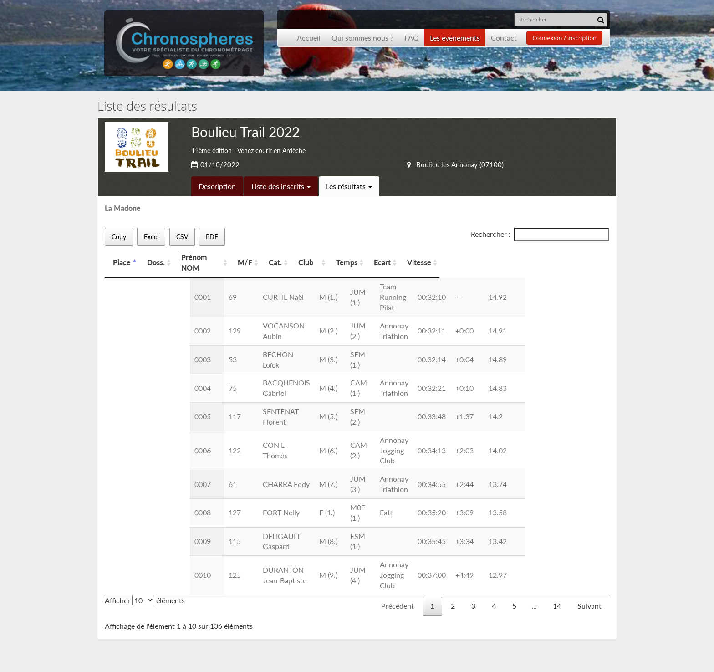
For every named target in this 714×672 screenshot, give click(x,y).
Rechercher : (540, 234)
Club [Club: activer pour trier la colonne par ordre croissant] (364, 257)
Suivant (589, 460)
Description (217, 186)
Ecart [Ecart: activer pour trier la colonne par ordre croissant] (492, 257)
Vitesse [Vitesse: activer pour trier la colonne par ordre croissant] (529, 257)
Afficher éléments (145, 454)
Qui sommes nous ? (362, 37)
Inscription (244, 580)
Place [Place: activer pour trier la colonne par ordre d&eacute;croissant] (122, 257)
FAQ (411, 37)
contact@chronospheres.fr (545, 625)
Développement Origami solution (137, 655)
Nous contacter (251, 590)
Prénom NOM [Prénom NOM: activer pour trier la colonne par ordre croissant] (204, 257)
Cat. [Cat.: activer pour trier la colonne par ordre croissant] (324, 257)
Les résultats (349, 186)
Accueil (309, 37)
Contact (504, 37)
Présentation (136, 590)
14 (557, 460)
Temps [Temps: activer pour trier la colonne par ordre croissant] (456, 257)
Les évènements (455, 37)
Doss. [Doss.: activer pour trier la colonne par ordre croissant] (156, 257)
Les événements (141, 601)
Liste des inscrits (281, 186)
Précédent (397, 460)
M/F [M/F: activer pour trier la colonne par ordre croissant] (293, 257)
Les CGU (241, 601)
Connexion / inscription (564, 38)
